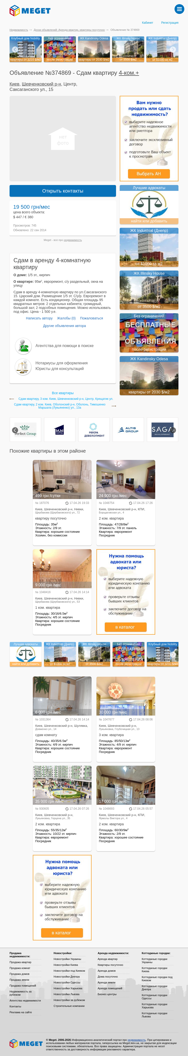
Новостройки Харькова (68, 988)
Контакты (15, 1006)
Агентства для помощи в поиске (64, 346)
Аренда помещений (110, 988)
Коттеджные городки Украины (154, 961)
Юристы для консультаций (59, 369)
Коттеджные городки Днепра (154, 988)
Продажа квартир (20, 962)
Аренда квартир (108, 959)
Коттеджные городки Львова (154, 1015)
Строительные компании (69, 1005)
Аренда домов (107, 970)
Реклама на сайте (21, 1012)
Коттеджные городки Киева (154, 970)
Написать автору (39, 318)
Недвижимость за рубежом (21, 993)
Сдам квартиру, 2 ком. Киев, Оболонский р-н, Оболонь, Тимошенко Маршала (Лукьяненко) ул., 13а (60, 406)
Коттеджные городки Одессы (154, 997)
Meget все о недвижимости (26, 1043)
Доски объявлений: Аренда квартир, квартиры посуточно (69, 29)
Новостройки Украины (67, 959)
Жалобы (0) (66, 318)
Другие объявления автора (64, 326)
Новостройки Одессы (67, 982)
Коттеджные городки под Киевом (157, 979)
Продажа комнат (20, 968)
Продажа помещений (23, 985)
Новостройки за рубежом (69, 1000)
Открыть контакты (62, 191)
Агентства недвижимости (25, 1000)
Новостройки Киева (66, 964)
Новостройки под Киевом (69, 970)
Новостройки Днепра (67, 976)
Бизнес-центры (107, 994)
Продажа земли (19, 979)
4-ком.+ (129, 72)
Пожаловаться (91, 318)
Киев (14, 84)
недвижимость (73, 240)
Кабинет (147, 22)
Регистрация (169, 22)
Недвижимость (19, 29)
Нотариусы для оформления (61, 363)
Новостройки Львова (66, 994)
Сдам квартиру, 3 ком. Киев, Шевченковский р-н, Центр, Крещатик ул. (66, 399)
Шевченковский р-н (41, 84)
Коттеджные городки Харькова (154, 1006)
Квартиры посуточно (110, 964)
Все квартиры (63, 393)
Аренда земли (106, 982)
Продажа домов (19, 973)
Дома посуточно (108, 976)
